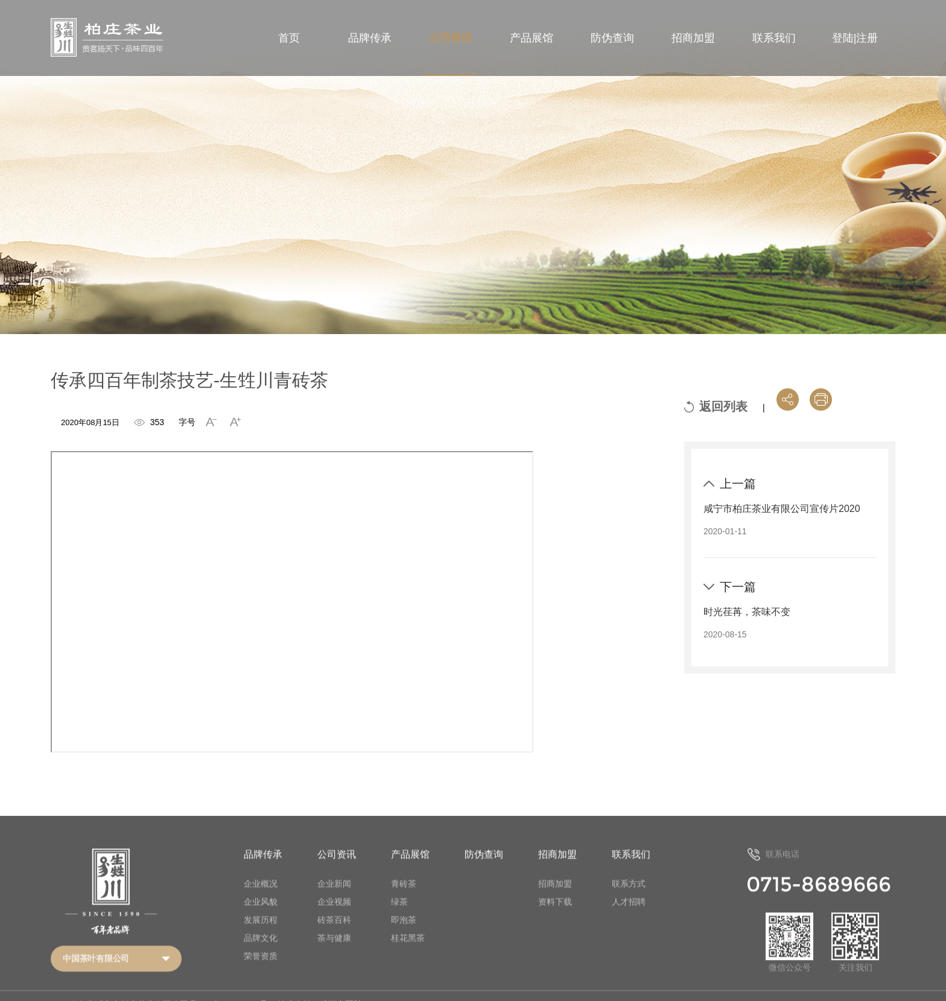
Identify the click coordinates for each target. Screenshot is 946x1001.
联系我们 (774, 38)
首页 (289, 38)
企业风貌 (261, 916)
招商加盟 (693, 38)
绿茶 (399, 916)
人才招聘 (629, 916)
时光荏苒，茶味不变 (746, 612)
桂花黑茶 (408, 953)
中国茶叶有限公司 (96, 973)
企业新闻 (334, 898)
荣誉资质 (261, 971)
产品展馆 (531, 38)
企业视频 (334, 916)
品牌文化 (261, 953)
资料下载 (555, 916)
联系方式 (629, 898)
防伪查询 (612, 38)
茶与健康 (334, 953)
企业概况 (261, 898)
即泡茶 (403, 934)
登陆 (843, 38)
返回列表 (723, 406)
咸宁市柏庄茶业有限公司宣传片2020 (781, 509)
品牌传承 (370, 38)
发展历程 (261, 934)
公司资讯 (450, 38)
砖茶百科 (334, 934)
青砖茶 (403, 898)
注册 (867, 38)
